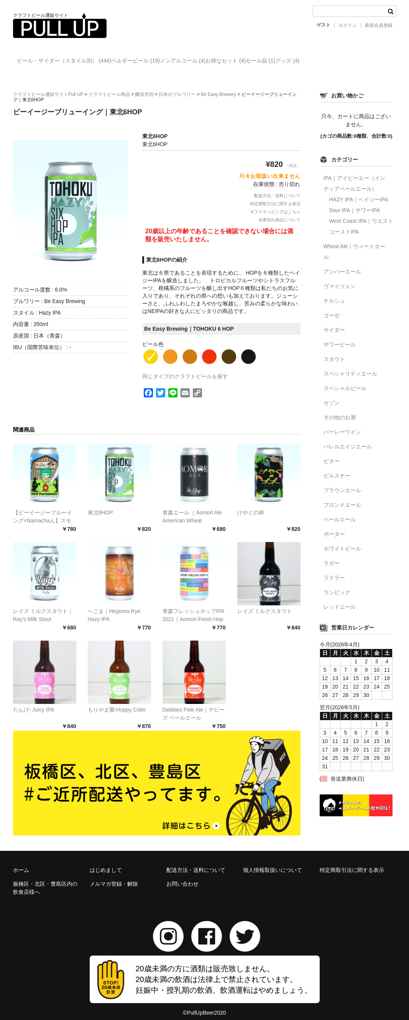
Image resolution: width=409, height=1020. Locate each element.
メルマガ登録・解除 (114, 877)
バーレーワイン (342, 425)
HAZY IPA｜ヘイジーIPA (358, 193)
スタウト (334, 352)
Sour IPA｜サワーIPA (354, 204)
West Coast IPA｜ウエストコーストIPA (361, 219)
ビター (332, 455)
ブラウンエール (342, 484)
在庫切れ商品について (279, 213)
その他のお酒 (340, 411)
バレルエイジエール (348, 440)
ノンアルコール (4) (218, 62)
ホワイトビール (342, 542)
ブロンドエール (342, 498)
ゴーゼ (332, 309)
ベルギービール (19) (155, 62)
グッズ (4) (370, 62)
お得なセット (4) (277, 62)
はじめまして (106, 863)
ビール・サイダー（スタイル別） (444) (68, 62)
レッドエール (340, 600)
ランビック (337, 586)
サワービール (340, 338)
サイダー (334, 323)
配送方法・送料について (277, 189)
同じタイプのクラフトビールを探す (185, 370)
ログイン (347, 25)
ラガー (332, 557)
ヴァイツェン (340, 280)
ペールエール (340, 513)
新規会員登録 (379, 25)
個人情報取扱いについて (272, 863)
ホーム (21, 863)
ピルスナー (337, 469)
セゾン (332, 396)
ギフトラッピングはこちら (275, 205)
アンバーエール (342, 265)
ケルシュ (334, 294)
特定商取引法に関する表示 (275, 197)
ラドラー (334, 571)
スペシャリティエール (350, 367)
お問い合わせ (182, 877)
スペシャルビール (345, 382)
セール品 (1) (327, 62)
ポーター (334, 527)
